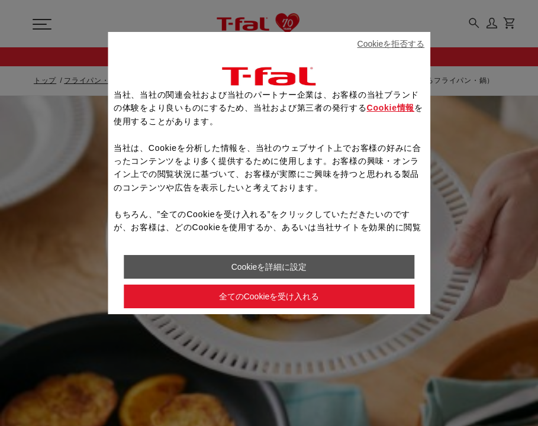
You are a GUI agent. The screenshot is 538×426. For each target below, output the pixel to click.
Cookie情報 (391, 107)
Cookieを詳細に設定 (269, 267)
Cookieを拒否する (391, 44)
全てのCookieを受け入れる (269, 296)
